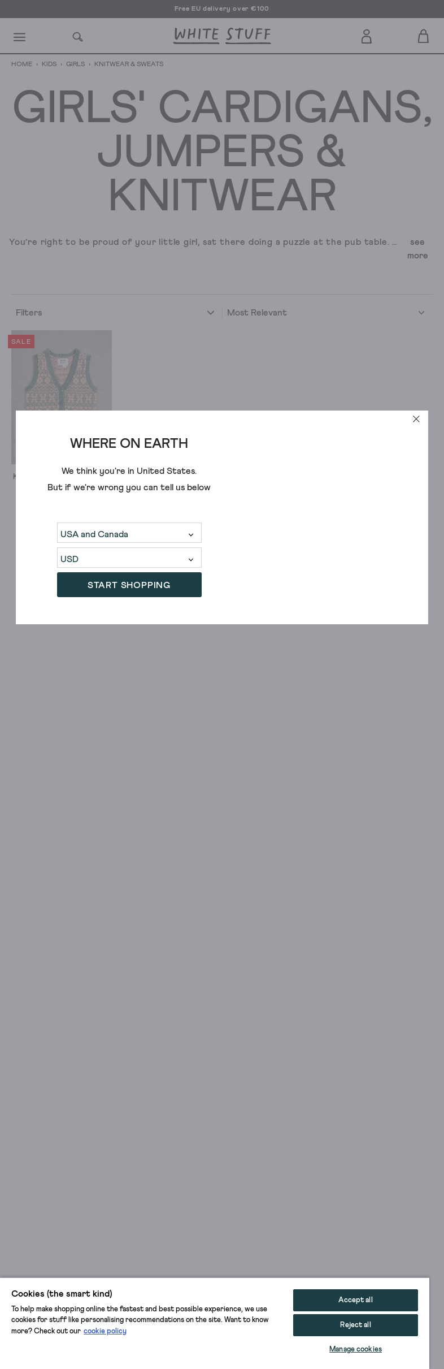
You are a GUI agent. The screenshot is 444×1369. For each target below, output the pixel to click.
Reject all (355, 1325)
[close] (416, 419)
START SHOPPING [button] (129, 585)
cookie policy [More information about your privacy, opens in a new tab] (105, 1331)
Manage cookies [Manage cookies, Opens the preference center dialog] (355, 1349)
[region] (214, 1323)
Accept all (355, 1300)
